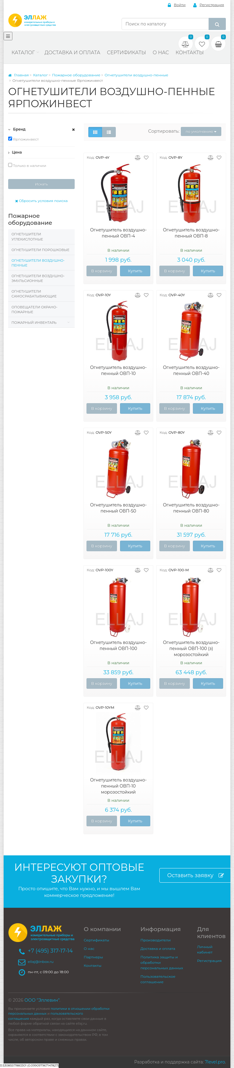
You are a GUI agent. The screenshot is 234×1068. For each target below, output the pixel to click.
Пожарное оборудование (76, 75)
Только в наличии (27, 165)
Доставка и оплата (72, 52)
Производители (156, 940)
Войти (177, 5)
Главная (18, 75)
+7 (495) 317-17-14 (50, 950)
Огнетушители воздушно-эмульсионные (38, 278)
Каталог (23, 52)
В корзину (101, 270)
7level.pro (215, 1062)
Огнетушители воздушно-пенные (136, 75)
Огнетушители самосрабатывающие (34, 293)
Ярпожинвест (23, 139)
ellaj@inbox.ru (41, 961)
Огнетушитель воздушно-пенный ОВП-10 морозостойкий (118, 786)
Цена (15, 152)
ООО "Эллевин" (42, 1000)
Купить (135, 270)
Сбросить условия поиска (41, 200)
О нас (161, 52)
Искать (41, 184)
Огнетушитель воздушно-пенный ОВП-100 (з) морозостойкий (191, 648)
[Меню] (8, 36)
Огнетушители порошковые (40, 250)
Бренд (17, 129)
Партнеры (93, 957)
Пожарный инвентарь (34, 322)
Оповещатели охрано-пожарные (34, 309)
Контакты (190, 52)
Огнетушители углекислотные (27, 236)
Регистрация (208, 5)
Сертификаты (126, 52)
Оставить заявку (195, 875)
